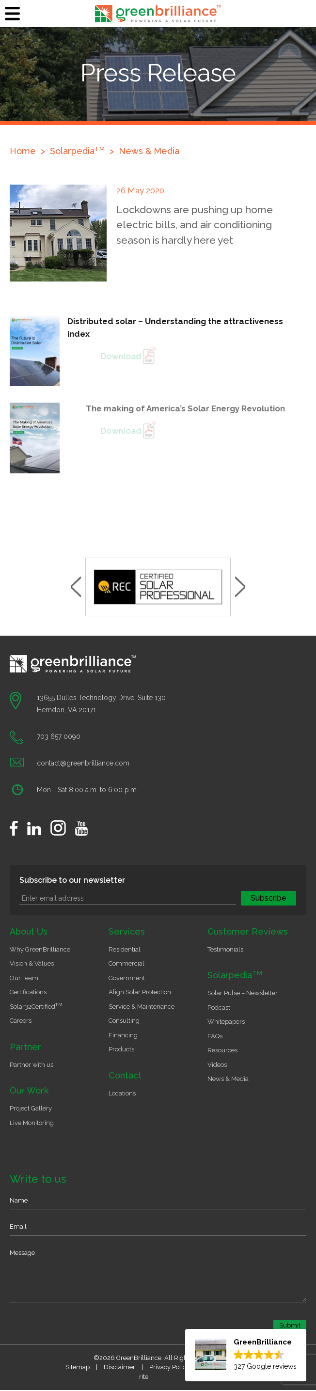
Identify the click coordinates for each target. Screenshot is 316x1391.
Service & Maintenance (141, 1006)
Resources (222, 1050)
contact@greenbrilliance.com (83, 763)
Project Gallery (31, 1108)
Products (121, 1049)
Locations (122, 1093)
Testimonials (225, 949)
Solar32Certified (36, 1006)
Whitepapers (226, 1021)
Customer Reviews (247, 931)
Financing (123, 1035)
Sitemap (77, 1367)
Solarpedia (234, 975)
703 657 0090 (58, 736)
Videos (217, 1064)
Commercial (126, 963)
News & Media (149, 151)
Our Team (24, 978)
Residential (125, 949)
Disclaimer (119, 1367)
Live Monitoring (32, 1122)
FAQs (214, 1036)
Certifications (28, 992)
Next (240, 587)
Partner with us (31, 1064)
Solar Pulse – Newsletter (242, 993)
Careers (21, 1020)
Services (127, 931)
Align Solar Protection (140, 992)
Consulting (124, 1020)
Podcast (218, 1007)
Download (141, 356)
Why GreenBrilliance (40, 949)
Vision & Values (32, 963)
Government (127, 978)
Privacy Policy (169, 1367)
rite (143, 1376)
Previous (76, 587)
